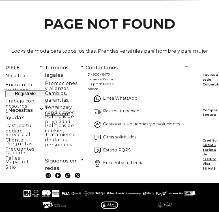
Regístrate (25, 93)
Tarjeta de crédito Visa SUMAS (209, 159)
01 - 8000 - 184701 (99, 74)
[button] (25, 126)
